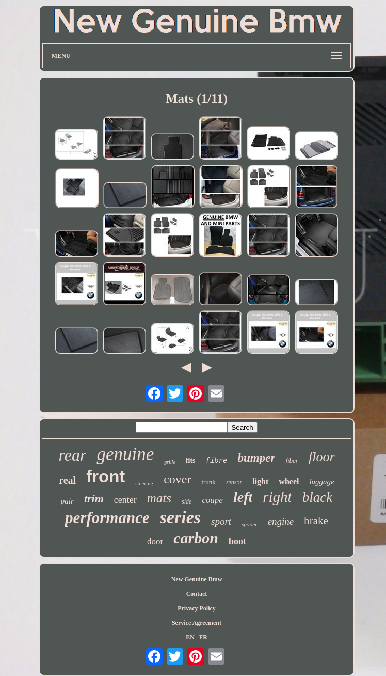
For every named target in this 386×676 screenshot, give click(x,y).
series (180, 517)
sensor (234, 482)
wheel (289, 481)
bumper (257, 457)
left (242, 497)
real (67, 480)
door (155, 541)
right (277, 497)
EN (190, 637)
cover (177, 479)
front (105, 476)
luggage (321, 482)
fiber (291, 460)
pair (67, 501)
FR (203, 637)
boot (237, 541)
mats (159, 498)
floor (322, 456)
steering (144, 483)
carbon (195, 537)
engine (281, 521)
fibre (217, 461)
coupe (212, 500)
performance (107, 518)
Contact (196, 594)
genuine (125, 454)
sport (221, 521)
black (317, 497)
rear (72, 455)
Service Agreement (196, 622)
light (260, 481)
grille (169, 462)
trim (94, 498)
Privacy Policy (197, 608)
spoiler (250, 524)
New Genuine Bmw (196, 579)
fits (191, 460)
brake (316, 520)
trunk (208, 482)
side (186, 501)
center (125, 500)
